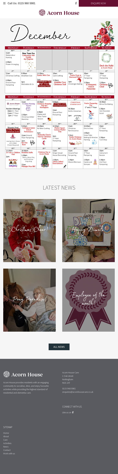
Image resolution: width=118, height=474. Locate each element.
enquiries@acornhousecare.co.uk (77, 391)
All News (59, 346)
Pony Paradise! (29, 300)
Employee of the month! (88, 300)
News (5, 446)
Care (5, 439)
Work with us (9, 453)
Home (6, 432)
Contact (7, 450)
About (6, 436)
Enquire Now (98, 3)
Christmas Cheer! (29, 230)
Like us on (67, 412)
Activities (7, 443)
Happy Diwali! (88, 230)
